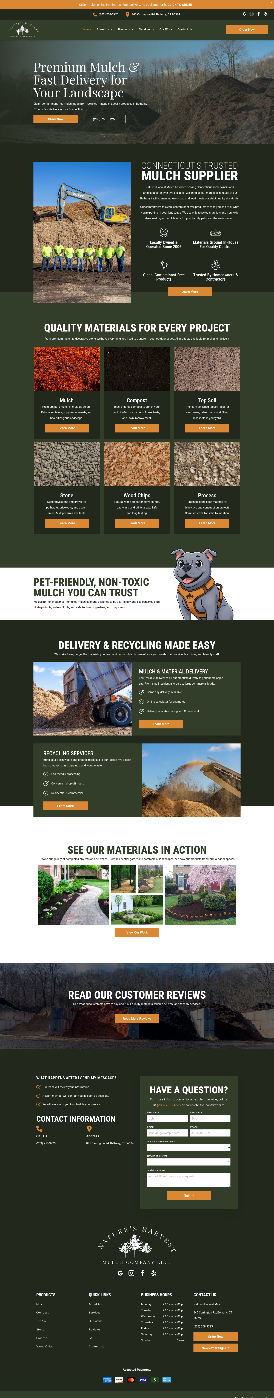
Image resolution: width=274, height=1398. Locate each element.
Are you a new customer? (161, 1141)
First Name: (153, 1112)
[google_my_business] (244, 14)
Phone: (194, 1127)
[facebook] (258, 14)
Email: (150, 1127)
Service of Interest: (157, 1156)
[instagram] (251, 14)
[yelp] (266, 14)
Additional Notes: (156, 1170)
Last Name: (196, 1112)
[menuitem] (87, 29)
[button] (36, 1009)
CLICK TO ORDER (180, 5)
